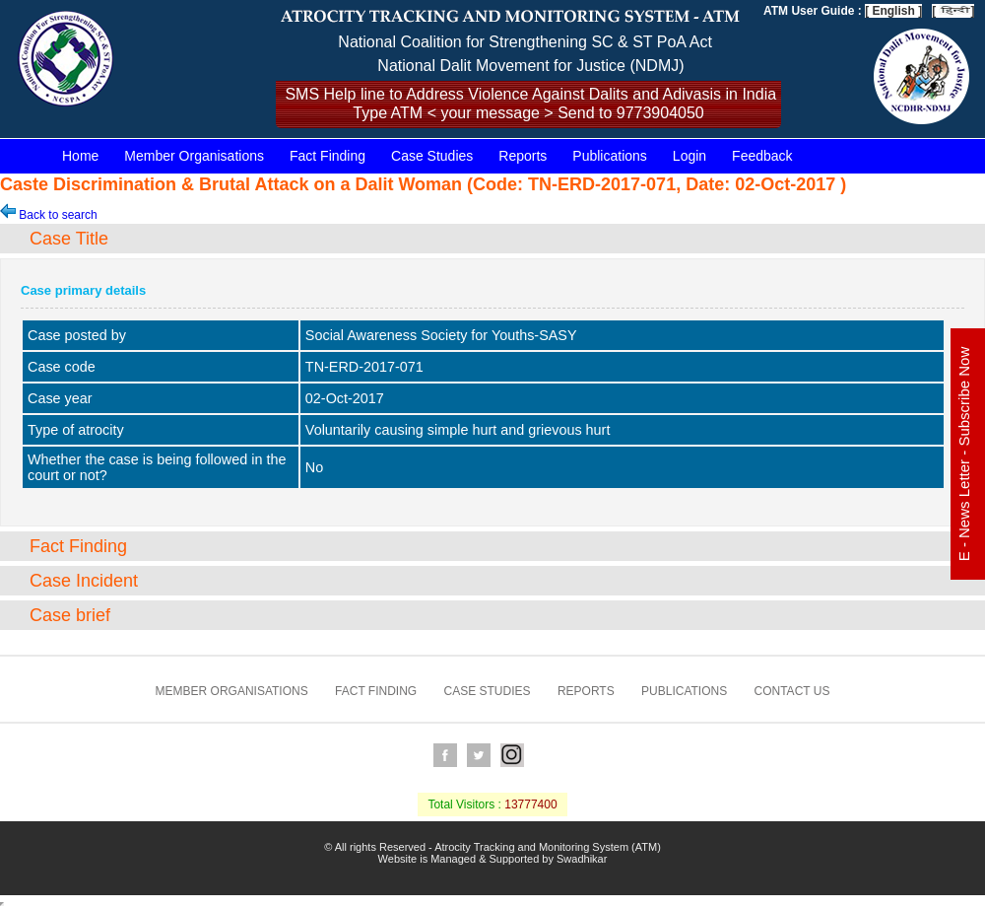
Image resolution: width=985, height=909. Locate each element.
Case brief (70, 615)
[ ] (953, 11)
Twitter (479, 755)
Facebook (445, 755)
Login (689, 156)
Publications (609, 156)
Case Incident (84, 581)
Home (80, 156)
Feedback (762, 156)
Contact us (792, 691)
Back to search (49, 215)
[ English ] (893, 11)
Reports (522, 156)
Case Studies (432, 156)
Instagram (512, 755)
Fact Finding (327, 156)
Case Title (69, 238)
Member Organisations (194, 156)
